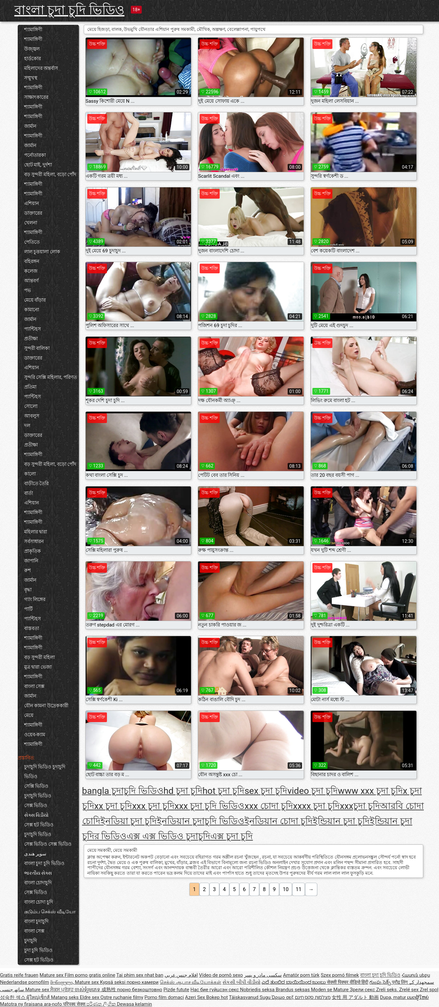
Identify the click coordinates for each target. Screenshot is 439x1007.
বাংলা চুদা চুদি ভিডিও (69, 10)
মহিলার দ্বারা (35, 532)
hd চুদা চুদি (183, 791)
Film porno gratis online (90, 975)
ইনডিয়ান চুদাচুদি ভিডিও (200, 821)
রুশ (27, 570)
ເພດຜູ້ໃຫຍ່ (418, 997)
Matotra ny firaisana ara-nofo (31, 1004)
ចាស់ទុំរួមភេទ (88, 990)
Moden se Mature (330, 990)
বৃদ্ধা (28, 590)
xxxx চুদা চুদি (316, 806)
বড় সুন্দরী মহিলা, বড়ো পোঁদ (50, 174)
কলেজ (30, 271)
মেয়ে (28, 715)
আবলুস (31, 416)
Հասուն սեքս (416, 975)
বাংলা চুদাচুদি (36, 921)
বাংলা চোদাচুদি (38, 883)
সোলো (30, 406)
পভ (27, 290)
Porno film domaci (164, 997)
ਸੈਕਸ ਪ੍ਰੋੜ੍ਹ (62, 990)
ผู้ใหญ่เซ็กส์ (38, 997)
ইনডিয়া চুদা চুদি (128, 821)
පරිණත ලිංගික (101, 1004)
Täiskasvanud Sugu (250, 997)
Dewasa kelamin (134, 1004)
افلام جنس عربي (181, 975)
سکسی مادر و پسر (263, 975)
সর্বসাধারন (34, 541)
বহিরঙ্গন (31, 261)
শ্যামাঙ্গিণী (33, 30)
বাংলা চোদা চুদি (38, 902)
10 (286, 889)
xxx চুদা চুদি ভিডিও (210, 806)
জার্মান (30, 126)
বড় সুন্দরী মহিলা (39, 657)
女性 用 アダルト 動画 (355, 997)
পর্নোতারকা (35, 155)
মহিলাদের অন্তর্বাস (41, 68)
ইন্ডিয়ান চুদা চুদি (341, 821)
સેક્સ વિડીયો (36, 815)
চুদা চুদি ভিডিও (38, 950)
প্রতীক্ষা (31, 339)
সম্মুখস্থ (30, 78)
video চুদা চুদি (312, 791)
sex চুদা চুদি (265, 791)
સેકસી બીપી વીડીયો (241, 982)
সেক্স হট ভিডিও (38, 825)
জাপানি (31, 561)
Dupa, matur (393, 997)
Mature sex (52, 975)
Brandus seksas (293, 990)
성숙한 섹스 (13, 997)
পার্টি (28, 609)
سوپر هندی (35, 854)
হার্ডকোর (32, 58)
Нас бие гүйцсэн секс (215, 990)
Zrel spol (429, 990)
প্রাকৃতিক (32, 551)
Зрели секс (363, 990)
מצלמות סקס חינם (312, 997)
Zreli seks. (387, 990)
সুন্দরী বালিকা (37, 348)
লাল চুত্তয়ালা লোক (42, 252)
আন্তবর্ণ (31, 281)
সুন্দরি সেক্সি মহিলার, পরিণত (50, 377)
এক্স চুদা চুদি (231, 836)
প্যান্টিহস (32, 329)
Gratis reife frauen (19, 975)
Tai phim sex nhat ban (139, 975)
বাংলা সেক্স (34, 686)
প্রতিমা (30, 387)
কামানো (31, 310)
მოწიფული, (62, 982)
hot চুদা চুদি (223, 791)
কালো (30, 474)
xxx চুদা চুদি (153, 806)
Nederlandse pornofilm (24, 982)
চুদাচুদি (30, 941)
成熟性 (109, 990)
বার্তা (28, 493)
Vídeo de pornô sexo (221, 975)
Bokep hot (217, 997)
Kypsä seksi (113, 982)
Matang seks (65, 997)
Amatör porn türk (301, 975)
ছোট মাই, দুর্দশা (38, 165)
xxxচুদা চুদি (360, 806)
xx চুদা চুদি (113, 806)
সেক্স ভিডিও (35, 805)
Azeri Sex (195, 997)
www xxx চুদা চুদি (370, 791)
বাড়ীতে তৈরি (36, 483)
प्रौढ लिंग (400, 982)
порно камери (142, 982)
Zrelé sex (409, 990)
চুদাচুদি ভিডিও (38, 796)
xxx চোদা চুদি (268, 806)
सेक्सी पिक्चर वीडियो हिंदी (347, 982)
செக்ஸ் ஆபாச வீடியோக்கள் (190, 982)
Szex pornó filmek (340, 975)
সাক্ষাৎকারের (36, 97)
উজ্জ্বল (32, 49)
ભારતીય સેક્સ (38, 873)
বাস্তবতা (31, 628)
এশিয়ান (31, 203)
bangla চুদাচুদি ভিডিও (123, 791)
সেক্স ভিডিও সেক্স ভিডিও (48, 844)
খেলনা (30, 223)
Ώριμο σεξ (283, 997)
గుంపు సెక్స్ (380, 982)
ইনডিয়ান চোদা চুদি (278, 821)
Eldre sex (90, 997)
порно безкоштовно (139, 990)
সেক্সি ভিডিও (36, 786)
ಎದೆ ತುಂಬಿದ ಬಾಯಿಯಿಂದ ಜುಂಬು (294, 982)
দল (27, 425)
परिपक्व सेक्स (74, 1004)
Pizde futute (176, 990)
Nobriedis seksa (258, 990)
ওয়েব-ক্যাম (34, 735)
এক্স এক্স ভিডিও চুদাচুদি (168, 836)
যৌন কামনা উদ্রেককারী (46, 706)
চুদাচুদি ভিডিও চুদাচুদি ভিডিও (44, 771)
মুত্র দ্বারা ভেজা (38, 667)
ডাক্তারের (33, 213)
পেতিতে (32, 242)
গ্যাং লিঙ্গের (35, 599)
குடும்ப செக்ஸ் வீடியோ (50, 912)
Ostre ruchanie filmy (121, 997)
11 (298, 889)
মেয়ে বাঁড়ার (35, 300)
